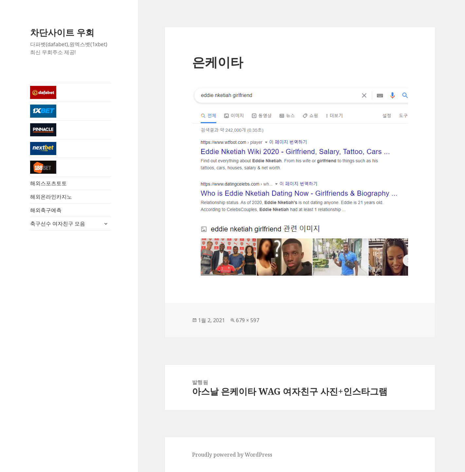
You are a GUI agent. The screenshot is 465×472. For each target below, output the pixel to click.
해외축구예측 (46, 210)
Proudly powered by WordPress (232, 454)
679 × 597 (247, 320)
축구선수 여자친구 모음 (57, 223)
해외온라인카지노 (51, 196)
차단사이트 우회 (62, 32)
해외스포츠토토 (48, 183)
